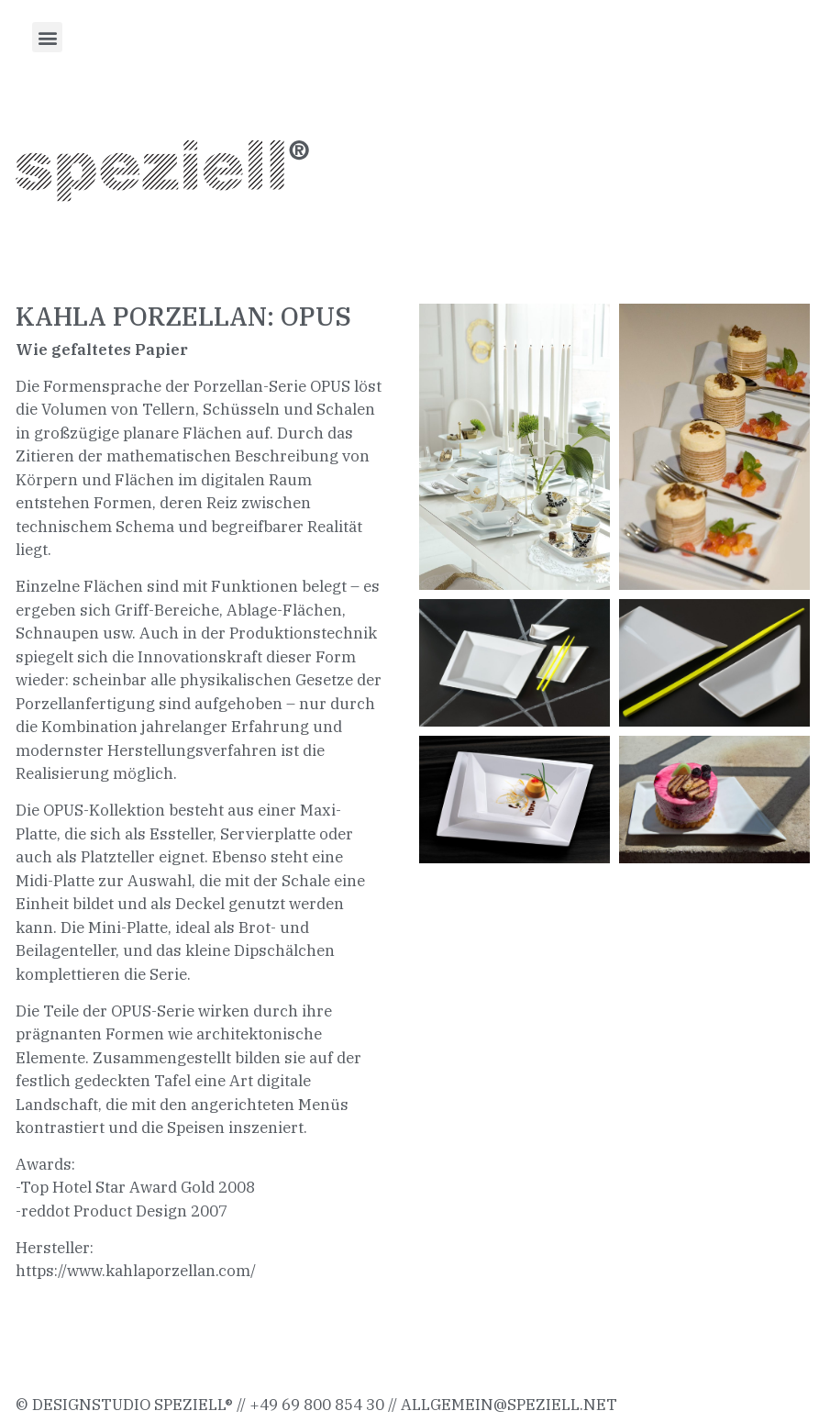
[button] (47, 37)
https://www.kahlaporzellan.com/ (136, 1271)
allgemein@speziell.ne (503, 1404)
